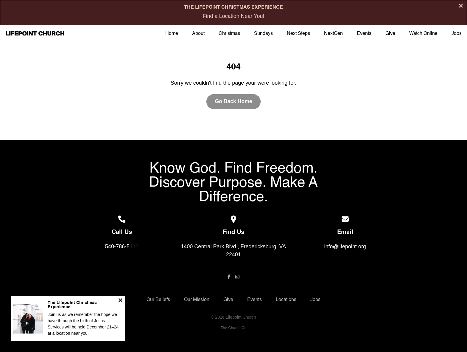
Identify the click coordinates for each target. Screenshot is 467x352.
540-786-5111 (121, 246)
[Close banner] (461, 6)
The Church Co (234, 327)
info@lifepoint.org (345, 246)
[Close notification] (120, 301)
